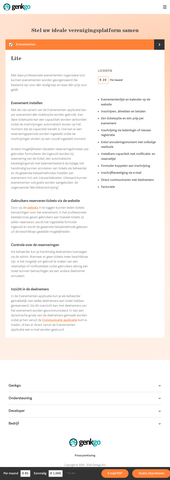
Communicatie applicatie (59, 320)
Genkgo (15, 385)
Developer (17, 411)
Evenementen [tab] (26, 44)
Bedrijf (14, 423)
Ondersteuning (20, 398)
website (32, 208)
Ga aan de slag (141, 471)
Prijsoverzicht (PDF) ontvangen (113, 473)
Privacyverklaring (85, 455)
